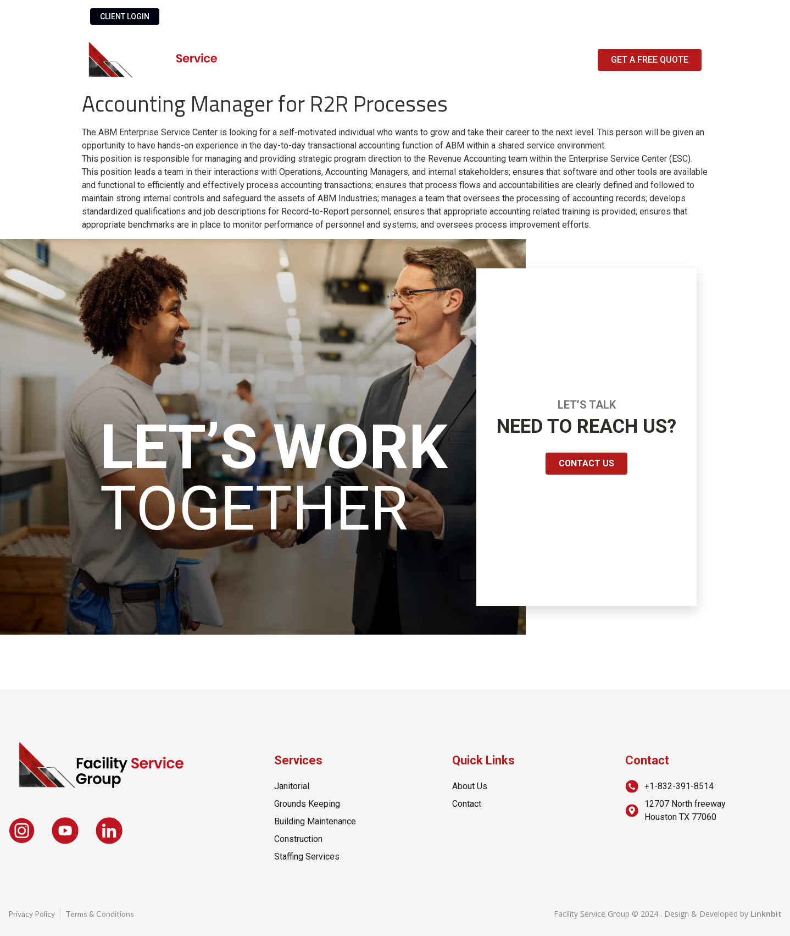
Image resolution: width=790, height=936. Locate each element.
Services (401, 59)
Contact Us (482, 59)
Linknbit (766, 914)
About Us (326, 59)
